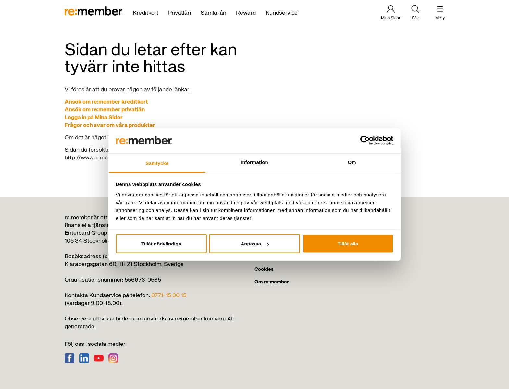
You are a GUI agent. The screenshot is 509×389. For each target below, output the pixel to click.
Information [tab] (254, 162)
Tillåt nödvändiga (161, 243)
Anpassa (255, 243)
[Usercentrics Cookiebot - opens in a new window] (365, 140)
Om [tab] (352, 162)
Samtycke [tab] (157, 163)
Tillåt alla (348, 243)
